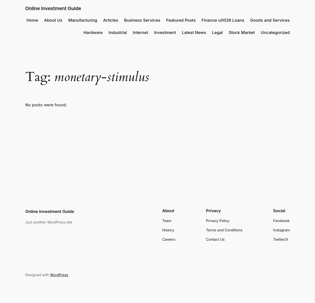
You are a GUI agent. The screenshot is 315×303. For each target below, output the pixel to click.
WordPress (59, 275)
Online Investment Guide (53, 8)
